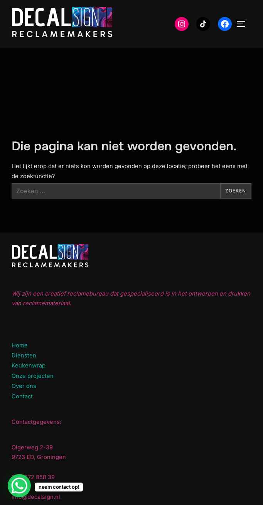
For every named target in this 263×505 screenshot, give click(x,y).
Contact (22, 396)
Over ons (24, 386)
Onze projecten (33, 375)
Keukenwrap (29, 365)
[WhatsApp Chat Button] (19, 485)
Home (20, 345)
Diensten (24, 355)
